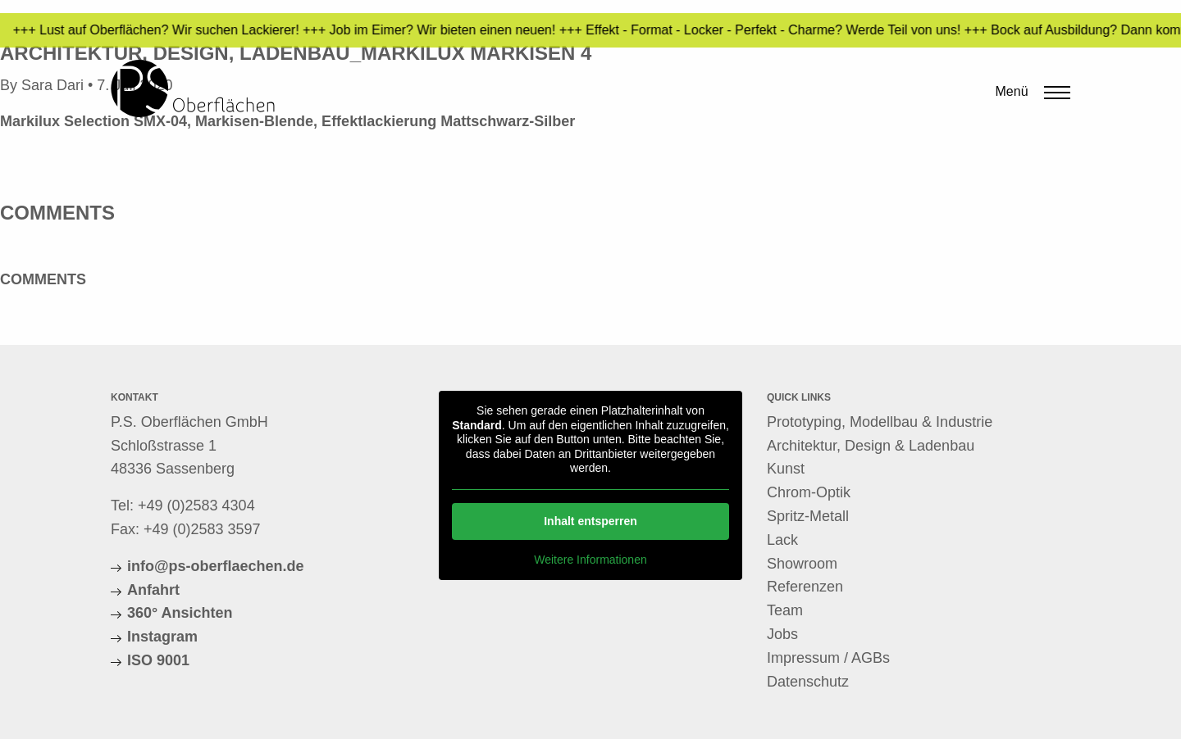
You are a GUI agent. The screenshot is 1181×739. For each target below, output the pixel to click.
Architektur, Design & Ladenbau (870, 446)
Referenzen (805, 586)
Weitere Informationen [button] (590, 558)
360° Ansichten (180, 613)
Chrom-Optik (808, 492)
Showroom (802, 563)
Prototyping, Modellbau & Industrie (879, 422)
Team (785, 610)
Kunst (786, 468)
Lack (782, 540)
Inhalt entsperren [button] (590, 520)
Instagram (162, 636)
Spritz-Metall (808, 516)
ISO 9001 (158, 660)
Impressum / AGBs (828, 658)
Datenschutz (808, 681)
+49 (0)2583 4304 (196, 505)
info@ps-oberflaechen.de (215, 566)
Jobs (782, 634)
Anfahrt (153, 590)
